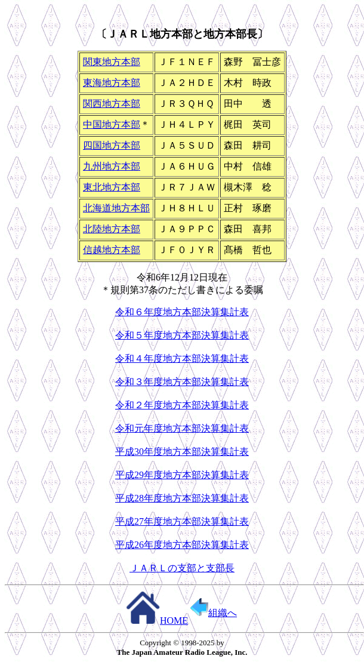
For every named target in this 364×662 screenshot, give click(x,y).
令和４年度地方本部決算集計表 (182, 358)
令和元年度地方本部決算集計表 (182, 428)
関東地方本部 (111, 62)
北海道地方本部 (116, 208)
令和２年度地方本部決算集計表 (182, 405)
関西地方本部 (111, 103)
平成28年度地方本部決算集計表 (182, 498)
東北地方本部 (111, 187)
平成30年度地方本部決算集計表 (182, 452)
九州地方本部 (111, 166)
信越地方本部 (111, 250)
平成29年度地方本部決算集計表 (182, 475)
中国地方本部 (111, 124)
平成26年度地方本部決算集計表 (182, 545)
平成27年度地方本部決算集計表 (182, 521)
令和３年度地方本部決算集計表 (182, 382)
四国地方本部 (111, 145)
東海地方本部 (111, 83)
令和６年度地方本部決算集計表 (182, 312)
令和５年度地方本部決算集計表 (182, 335)
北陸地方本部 (111, 229)
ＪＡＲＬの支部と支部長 (182, 568)
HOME (157, 620)
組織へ (213, 613)
